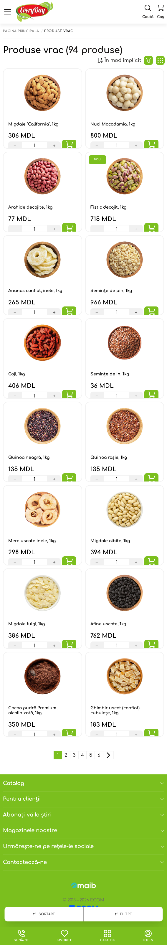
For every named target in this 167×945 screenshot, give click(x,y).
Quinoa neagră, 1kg (28, 457)
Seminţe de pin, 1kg (111, 290)
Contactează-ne (83, 862)
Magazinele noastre (83, 830)
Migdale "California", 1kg (33, 124)
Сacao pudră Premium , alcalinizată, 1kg (33, 710)
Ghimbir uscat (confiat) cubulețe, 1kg (115, 710)
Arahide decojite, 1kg (30, 207)
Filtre (123, 914)
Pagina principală (21, 31)
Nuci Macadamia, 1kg (112, 124)
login (148, 936)
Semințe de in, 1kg (109, 374)
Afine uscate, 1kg (108, 624)
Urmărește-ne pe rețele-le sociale (83, 846)
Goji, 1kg (16, 374)
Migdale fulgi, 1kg (26, 624)
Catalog (83, 783)
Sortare (43, 914)
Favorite (64, 936)
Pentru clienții (83, 799)
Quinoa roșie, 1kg (108, 457)
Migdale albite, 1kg (110, 541)
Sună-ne (21, 936)
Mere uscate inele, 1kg (32, 541)
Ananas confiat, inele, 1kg (35, 290)
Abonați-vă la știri (83, 815)
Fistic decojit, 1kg (108, 207)
